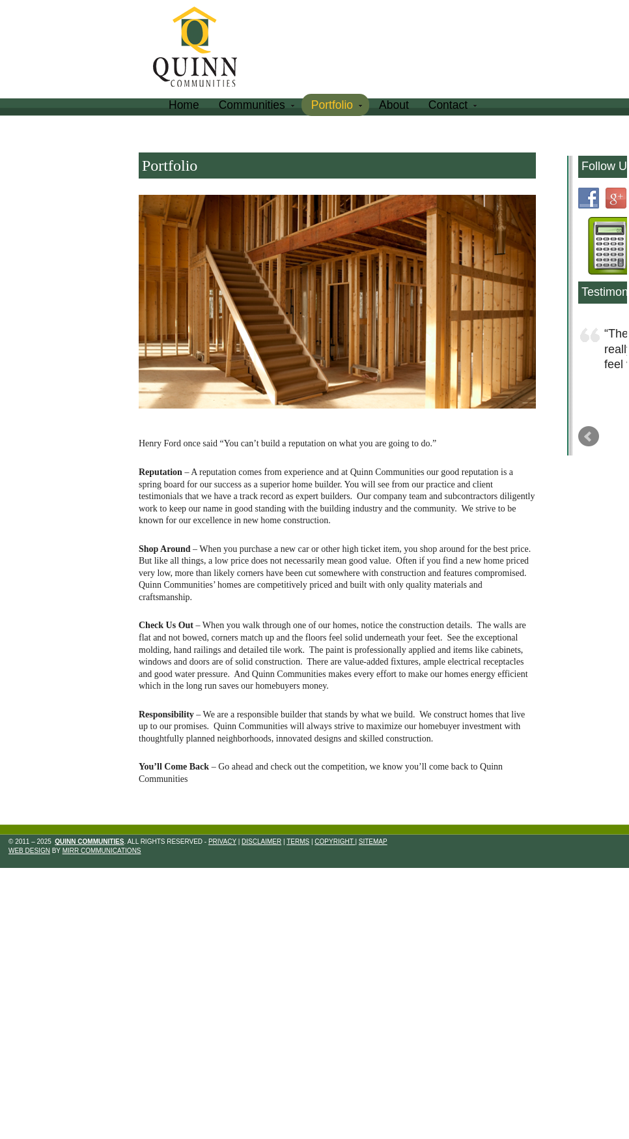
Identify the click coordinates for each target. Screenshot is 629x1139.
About (394, 104)
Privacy (222, 841)
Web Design (29, 850)
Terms (298, 841)
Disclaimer (261, 841)
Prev (588, 436)
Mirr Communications (102, 850)
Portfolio (335, 107)
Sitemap (373, 841)
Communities (255, 107)
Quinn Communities (204, 49)
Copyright (334, 841)
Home (184, 104)
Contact (451, 107)
